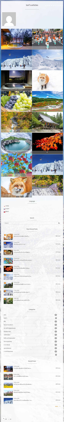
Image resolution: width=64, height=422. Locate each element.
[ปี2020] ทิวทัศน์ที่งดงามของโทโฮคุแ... (22, 392)
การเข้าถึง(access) (30, 351)
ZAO (30, 315)
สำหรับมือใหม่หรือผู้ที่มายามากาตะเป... (22, 284)
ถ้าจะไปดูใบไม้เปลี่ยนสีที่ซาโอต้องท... (22, 268)
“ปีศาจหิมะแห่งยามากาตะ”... (20, 244)
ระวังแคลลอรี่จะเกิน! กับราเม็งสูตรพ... (22, 252)
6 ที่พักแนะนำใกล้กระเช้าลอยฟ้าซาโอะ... (23, 276)
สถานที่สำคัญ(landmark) (30, 328)
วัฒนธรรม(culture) (30, 325)
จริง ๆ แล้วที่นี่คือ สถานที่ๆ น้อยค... (21, 376)
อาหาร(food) (30, 345)
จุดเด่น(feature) (30, 348)
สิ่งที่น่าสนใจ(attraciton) (30, 338)
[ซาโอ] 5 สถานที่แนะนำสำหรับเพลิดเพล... (23, 384)
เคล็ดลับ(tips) (30, 335)
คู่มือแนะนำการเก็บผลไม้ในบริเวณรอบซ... (23, 260)
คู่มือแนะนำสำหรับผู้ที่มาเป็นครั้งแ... (21, 236)
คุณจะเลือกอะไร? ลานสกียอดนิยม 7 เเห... (23, 400)
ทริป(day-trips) (30, 331)
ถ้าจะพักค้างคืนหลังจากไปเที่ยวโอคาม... (22, 368)
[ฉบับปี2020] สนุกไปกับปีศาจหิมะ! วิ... (22, 292)
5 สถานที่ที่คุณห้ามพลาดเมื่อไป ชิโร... (22, 300)
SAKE (30, 318)
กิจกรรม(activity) (30, 341)
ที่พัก (30, 321)
